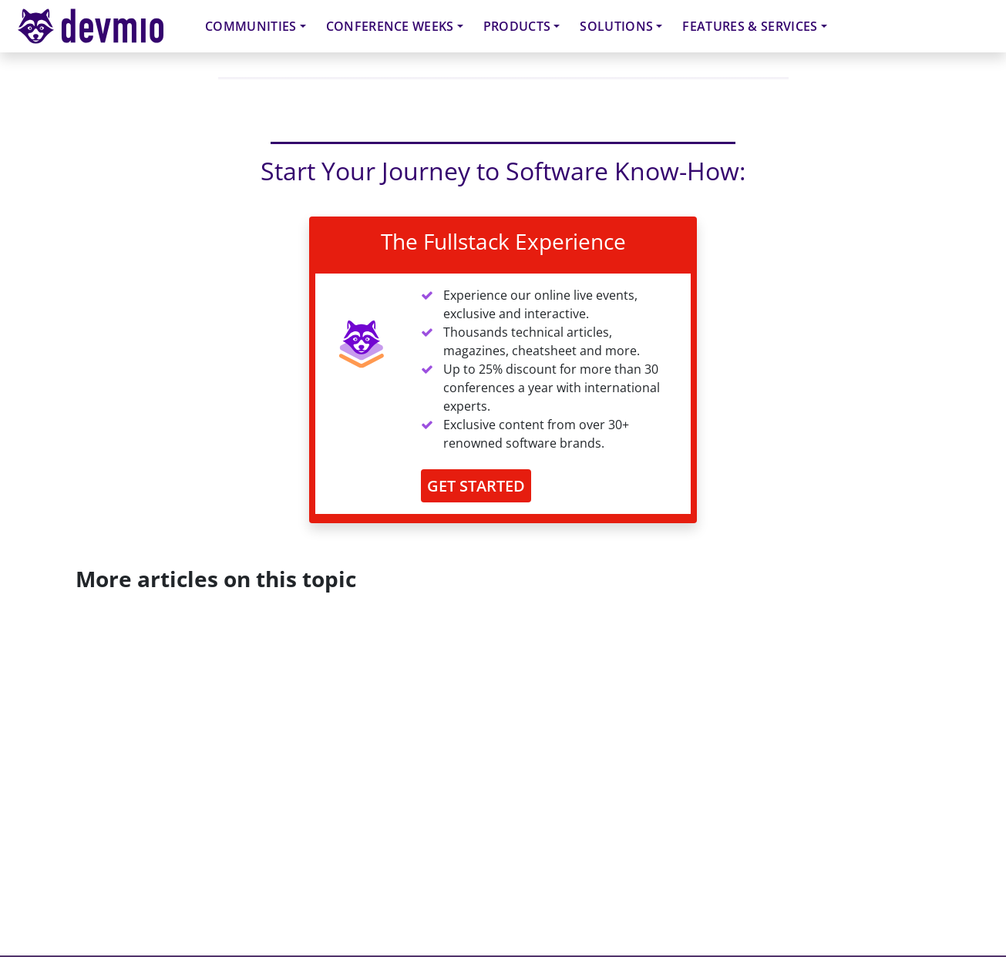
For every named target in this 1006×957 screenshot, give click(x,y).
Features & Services (749, 26)
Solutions (616, 26)
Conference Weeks (390, 26)
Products (517, 26)
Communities (251, 26)
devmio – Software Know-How (102, 26)
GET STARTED (476, 485)
